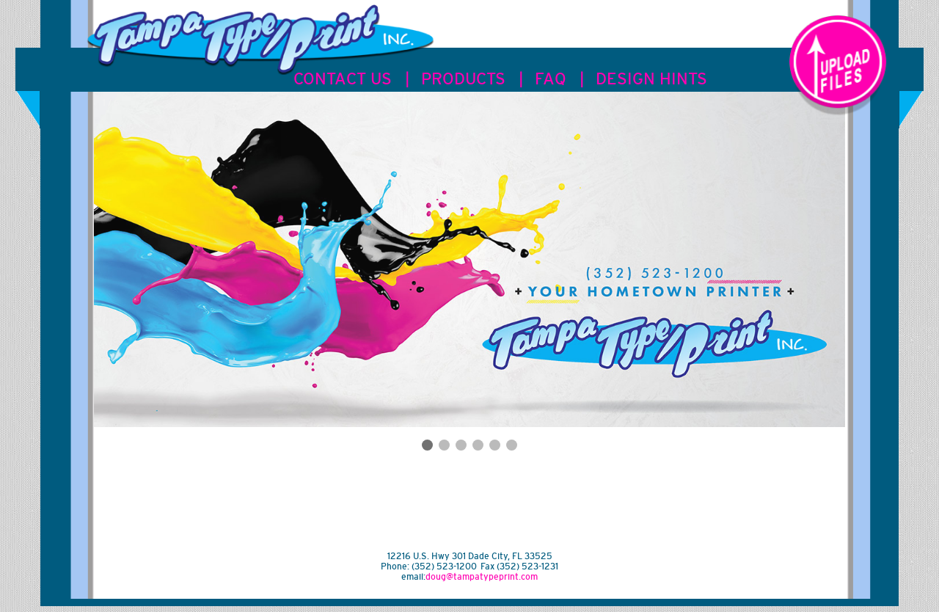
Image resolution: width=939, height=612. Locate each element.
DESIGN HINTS (651, 79)
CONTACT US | (351, 79)
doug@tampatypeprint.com (481, 577)
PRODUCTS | (472, 79)
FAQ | (559, 79)
